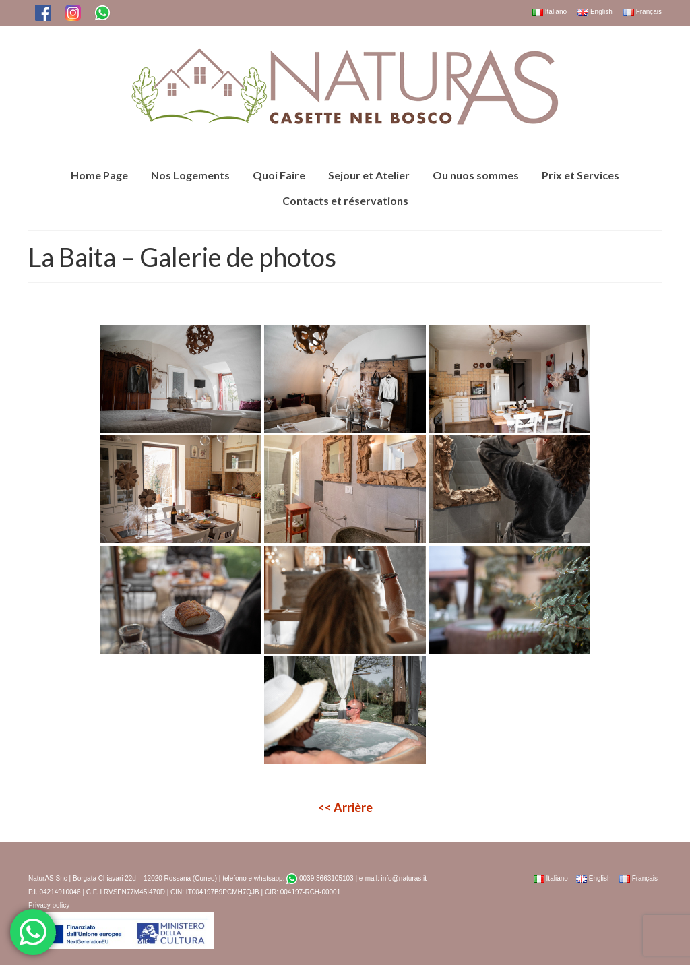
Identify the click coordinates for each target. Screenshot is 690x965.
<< (345, 807)
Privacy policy (48, 905)
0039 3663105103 (319, 878)
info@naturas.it (404, 878)
